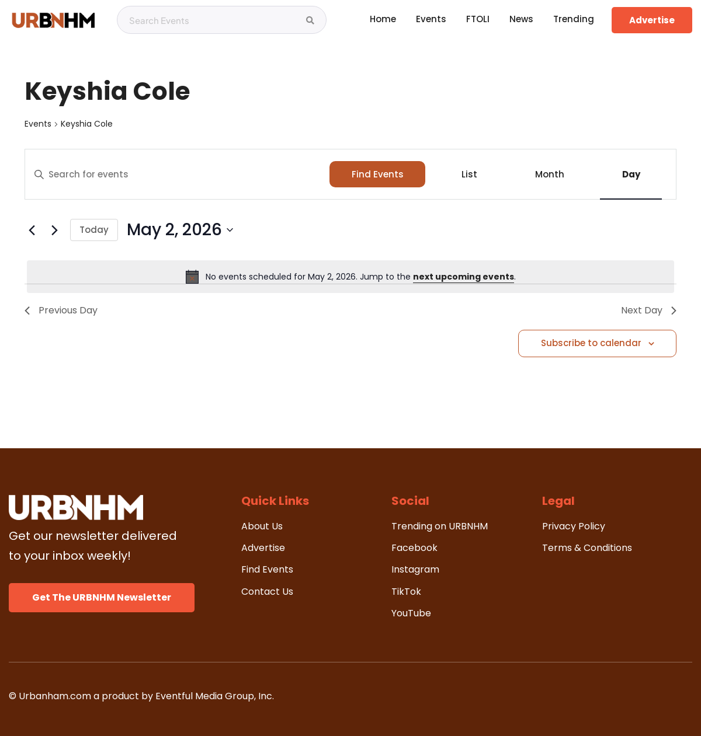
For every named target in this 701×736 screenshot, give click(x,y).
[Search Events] (310, 20)
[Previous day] (32, 230)
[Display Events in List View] (469, 174)
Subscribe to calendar (591, 343)
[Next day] (54, 230)
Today (94, 230)
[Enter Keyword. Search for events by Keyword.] (177, 174)
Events (38, 124)
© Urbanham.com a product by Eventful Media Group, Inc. (141, 696)
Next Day (648, 310)
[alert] (350, 276)
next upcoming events (463, 276)
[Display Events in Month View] (549, 174)
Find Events (378, 174)
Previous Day (61, 310)
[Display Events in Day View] (631, 174)
